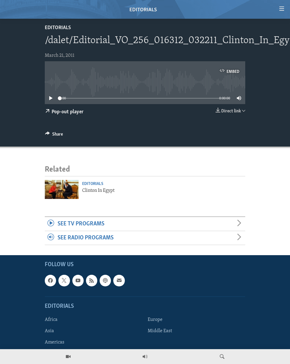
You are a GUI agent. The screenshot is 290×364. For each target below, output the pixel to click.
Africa (51, 319)
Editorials (58, 28)
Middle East (160, 331)
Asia (49, 331)
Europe (155, 319)
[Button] (54, 135)
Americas (54, 342)
